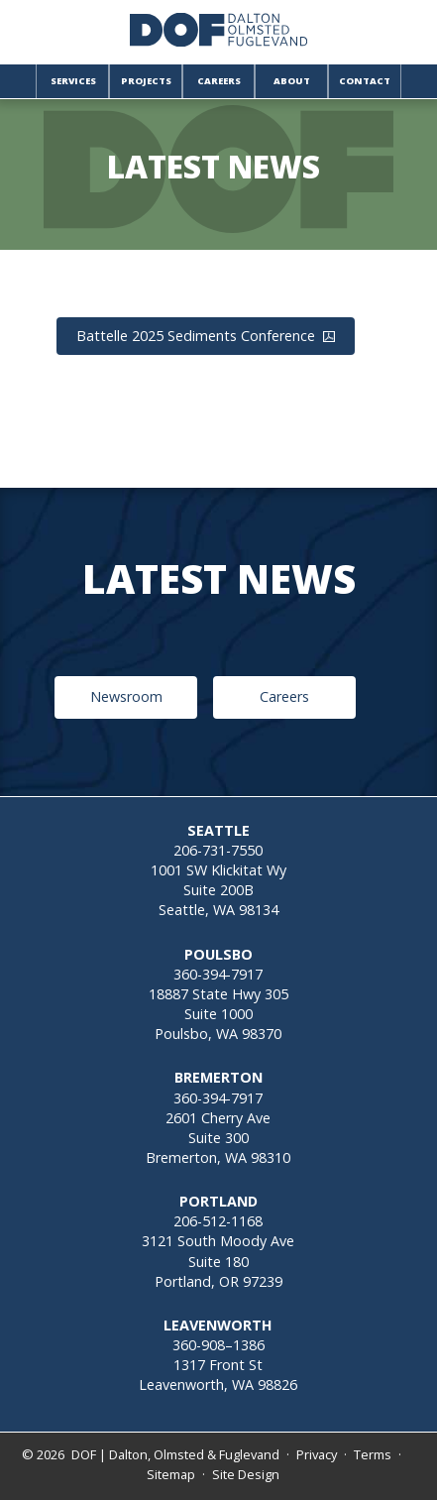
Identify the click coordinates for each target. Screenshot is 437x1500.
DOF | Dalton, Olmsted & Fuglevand (175, 1454)
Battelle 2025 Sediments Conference (205, 335)
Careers (219, 80)
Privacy (316, 1454)
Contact (364, 80)
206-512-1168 (218, 1221)
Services (73, 80)
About (291, 80)
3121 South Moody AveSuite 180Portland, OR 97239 (218, 1260)
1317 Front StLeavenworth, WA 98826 (218, 1374)
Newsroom (126, 696)
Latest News (213, 167)
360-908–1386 (218, 1344)
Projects (146, 80)
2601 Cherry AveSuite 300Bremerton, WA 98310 (218, 1137)
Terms (372, 1454)
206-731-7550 (218, 850)
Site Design (245, 1474)
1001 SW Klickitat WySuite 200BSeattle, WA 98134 (218, 890)
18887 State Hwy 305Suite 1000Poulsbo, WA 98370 (218, 1013)
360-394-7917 (218, 974)
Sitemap (171, 1474)
